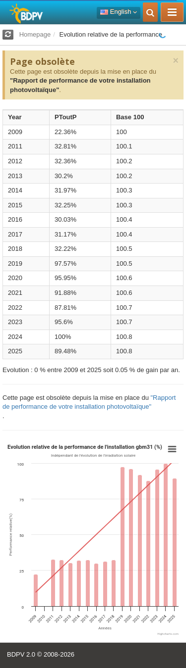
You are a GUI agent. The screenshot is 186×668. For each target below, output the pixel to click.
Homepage (35, 34)
